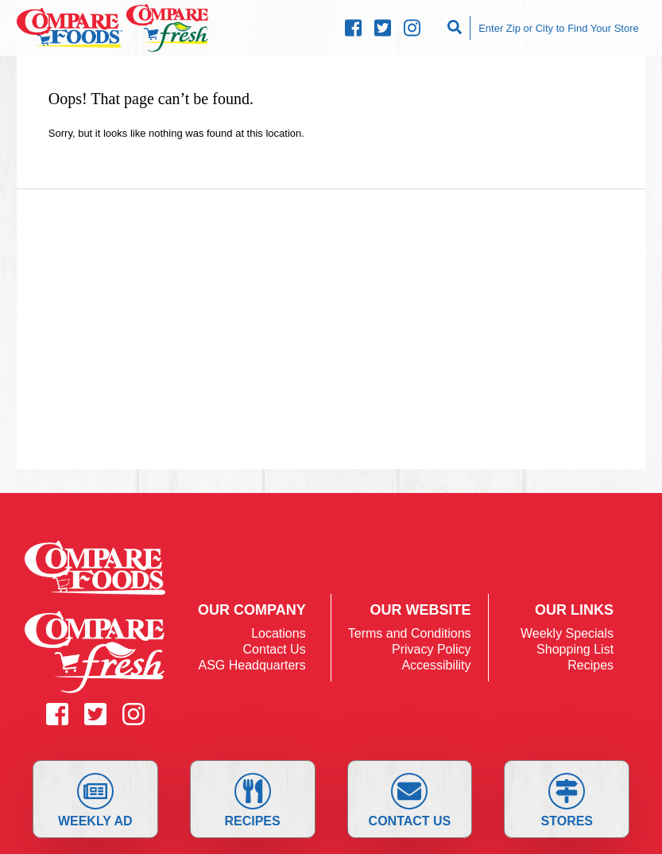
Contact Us (410, 800)
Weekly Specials (567, 633)
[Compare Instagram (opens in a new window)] (412, 28)
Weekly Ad (95, 800)
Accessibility (435, 665)
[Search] (456, 28)
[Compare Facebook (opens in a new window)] (353, 28)
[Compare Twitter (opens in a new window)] (382, 28)
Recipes (252, 800)
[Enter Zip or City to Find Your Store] (557, 28)
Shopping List (575, 649)
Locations (278, 633)
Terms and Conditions (409, 633)
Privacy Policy (431, 649)
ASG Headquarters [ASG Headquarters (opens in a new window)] (251, 665)
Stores (567, 800)
